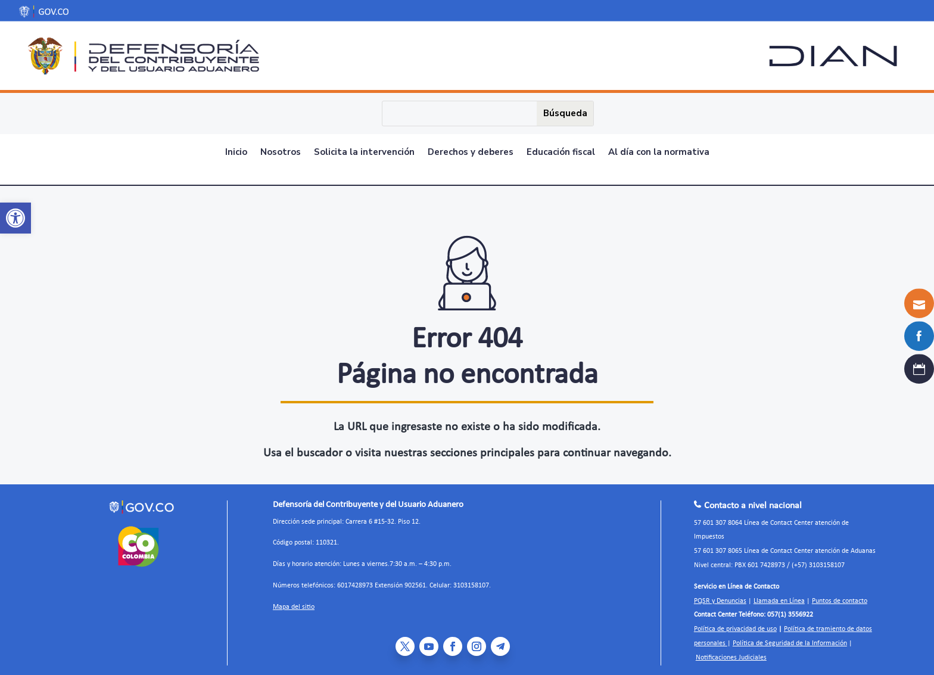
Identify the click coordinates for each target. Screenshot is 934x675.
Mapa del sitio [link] (294, 600)
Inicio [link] (236, 153)
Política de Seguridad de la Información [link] (790, 636)
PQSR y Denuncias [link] (720, 594)
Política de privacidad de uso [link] (735, 622)
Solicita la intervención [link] (364, 153)
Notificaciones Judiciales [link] (731, 651)
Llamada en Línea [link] (779, 594)
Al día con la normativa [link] (658, 153)
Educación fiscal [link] (561, 153)
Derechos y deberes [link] (470, 153)
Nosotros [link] (280, 153)
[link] (15, 218)
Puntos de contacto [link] (839, 594)
